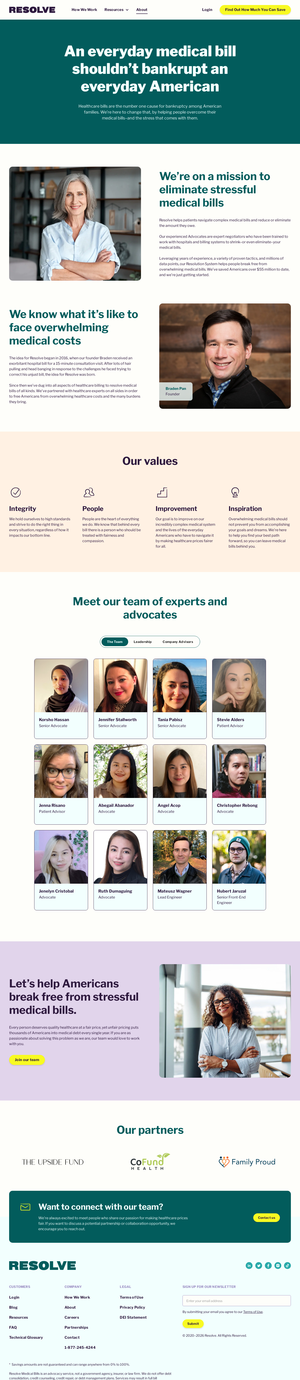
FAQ (13, 1327)
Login (207, 10)
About (142, 10)
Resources (18, 1317)
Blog (13, 1307)
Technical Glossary (26, 1337)
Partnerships (76, 1327)
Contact (72, 1337)
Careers (72, 1317)
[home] (32, 10)
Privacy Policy (132, 1307)
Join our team (27, 1060)
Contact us (266, 1217)
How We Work (84, 10)
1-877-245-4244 (80, 1347)
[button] (116, 10)
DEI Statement (133, 1317)
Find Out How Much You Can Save (255, 10)
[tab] (115, 641)
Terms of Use (131, 1297)
